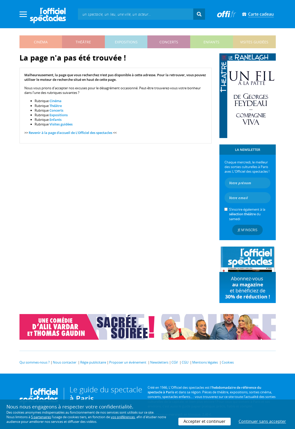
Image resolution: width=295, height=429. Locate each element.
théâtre (83, 42)
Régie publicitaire (93, 362)
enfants (211, 42)
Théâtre (55, 105)
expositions (126, 42)
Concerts (56, 110)
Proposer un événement (127, 362)
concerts (168, 42)
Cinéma (55, 101)
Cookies (228, 362)
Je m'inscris (247, 230)
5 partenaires (41, 417)
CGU (185, 362)
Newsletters (159, 362)
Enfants (55, 119)
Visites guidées (61, 124)
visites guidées (254, 42)
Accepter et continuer (205, 421)
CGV (174, 362)
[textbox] (135, 14)
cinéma (41, 42)
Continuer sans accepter (262, 421)
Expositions (58, 115)
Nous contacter (64, 362)
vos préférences (123, 417)
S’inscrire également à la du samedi (247, 214)
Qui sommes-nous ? (34, 362)
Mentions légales (205, 362)
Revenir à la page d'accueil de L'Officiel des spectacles (70, 132)
